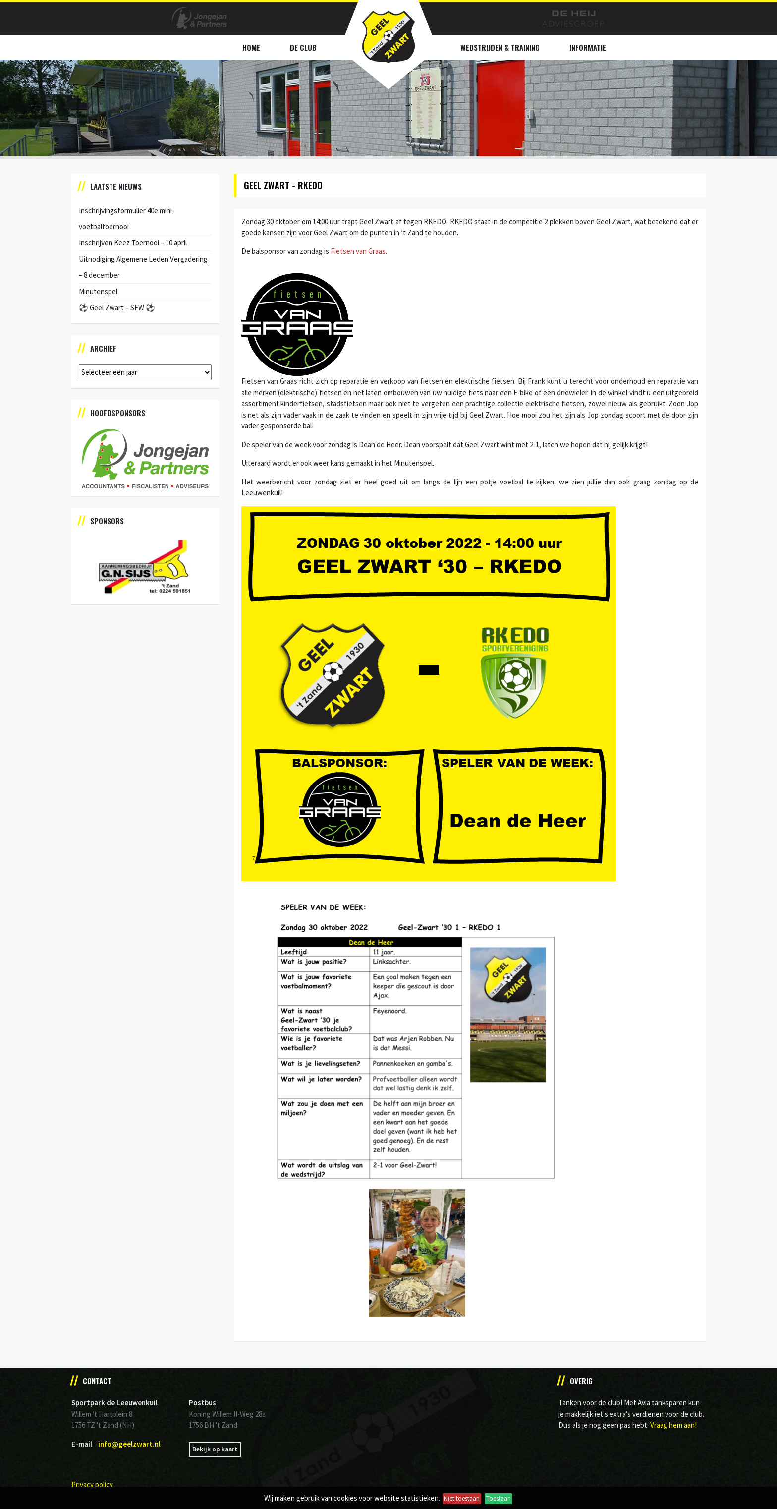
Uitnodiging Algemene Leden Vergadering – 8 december (143, 267)
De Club (303, 47)
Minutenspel (98, 291)
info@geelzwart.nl (129, 1444)
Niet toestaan (462, 1498)
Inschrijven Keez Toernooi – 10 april (133, 242)
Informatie (587, 47)
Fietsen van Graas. (359, 251)
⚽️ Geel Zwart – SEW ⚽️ (117, 307)
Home (251, 47)
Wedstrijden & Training (500, 47)
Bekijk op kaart (214, 1449)
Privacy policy (92, 1484)
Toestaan (498, 1498)
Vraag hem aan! (673, 1425)
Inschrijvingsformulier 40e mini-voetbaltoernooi (126, 218)
